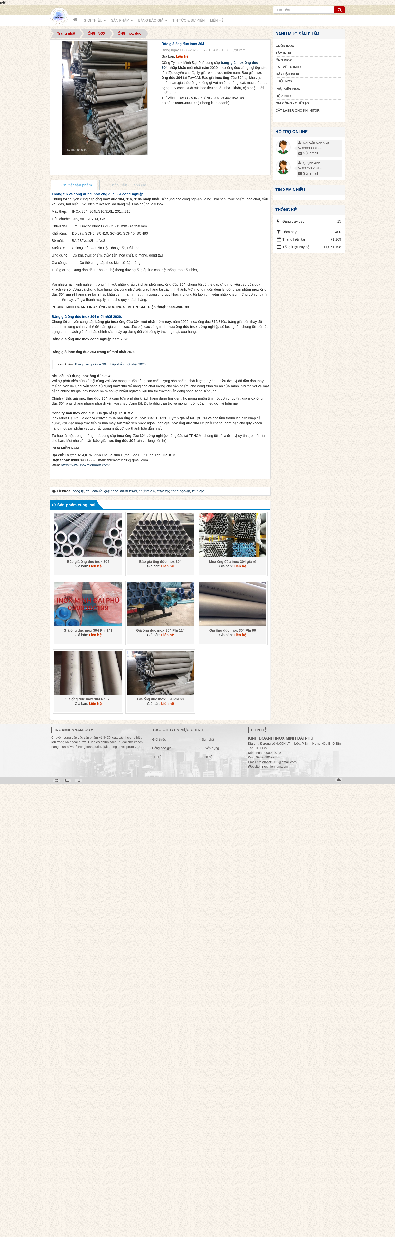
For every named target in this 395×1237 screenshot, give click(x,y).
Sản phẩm (209, 1192)
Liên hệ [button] (216, 20)
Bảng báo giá (161, 1201)
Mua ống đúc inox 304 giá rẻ (232, 1014)
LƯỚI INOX (284, 81)
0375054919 (310, 168)
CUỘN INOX (285, 46)
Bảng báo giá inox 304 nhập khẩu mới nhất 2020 (110, 515)
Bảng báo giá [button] (152, 21)
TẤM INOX (283, 53)
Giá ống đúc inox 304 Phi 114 (160, 1083)
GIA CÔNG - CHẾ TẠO (292, 103)
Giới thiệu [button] (95, 21)
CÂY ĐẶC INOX (287, 74)
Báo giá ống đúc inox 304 (88, 1014)
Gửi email (308, 153)
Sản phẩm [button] (122, 21)
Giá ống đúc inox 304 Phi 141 (88, 1083)
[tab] (74, 185)
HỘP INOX (283, 96)
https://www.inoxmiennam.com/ (85, 918)
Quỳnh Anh (311, 163)
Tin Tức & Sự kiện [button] (188, 20)
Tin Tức (157, 1209)
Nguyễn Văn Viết (316, 143)
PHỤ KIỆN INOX (288, 89)
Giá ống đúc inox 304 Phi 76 (88, 1152)
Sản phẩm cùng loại (73, 958)
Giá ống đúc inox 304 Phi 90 (232, 1083)
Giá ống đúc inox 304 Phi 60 (160, 1152)
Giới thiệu (159, 1192)
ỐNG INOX (308, 60)
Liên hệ (207, 1209)
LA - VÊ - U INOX (288, 67)
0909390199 (310, 148)
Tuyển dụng (210, 1201)
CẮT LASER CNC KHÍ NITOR (298, 110)
